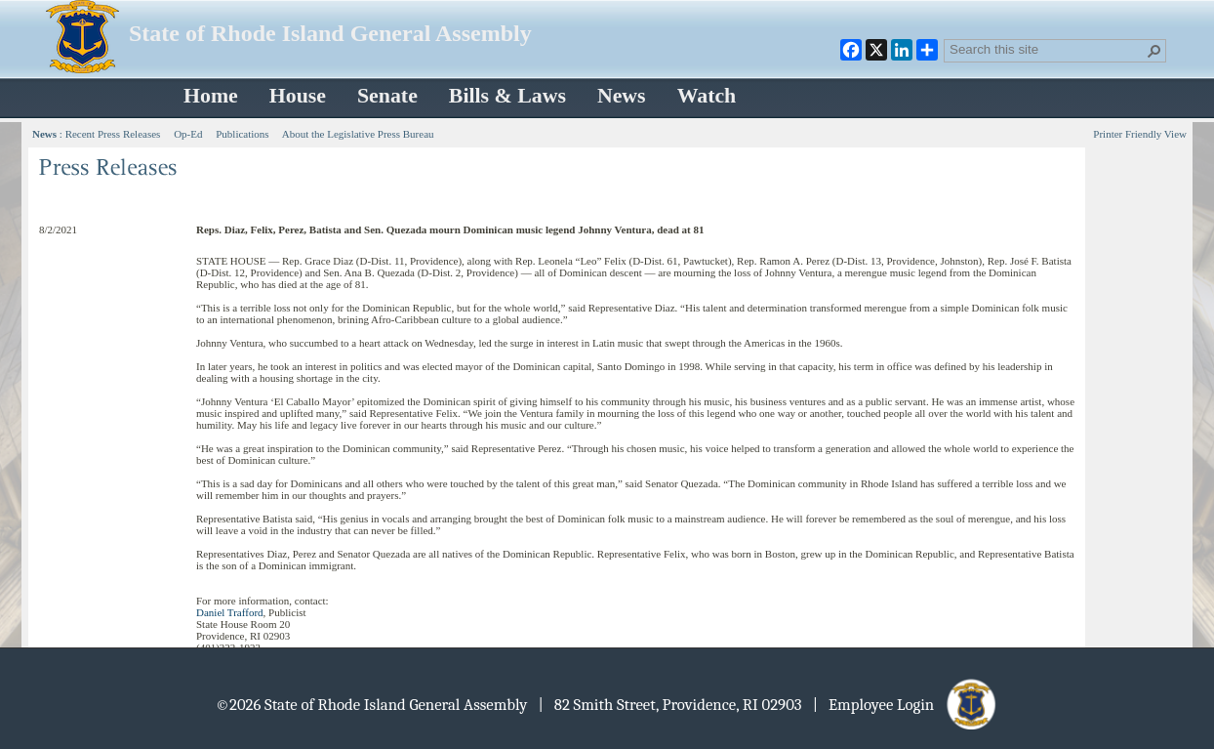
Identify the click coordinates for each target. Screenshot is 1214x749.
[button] (1154, 51)
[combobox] (1047, 49)
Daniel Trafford (229, 612)
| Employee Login (906, 704)
